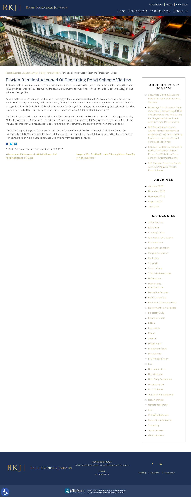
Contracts (153, 258)
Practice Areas (160, 11)
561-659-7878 (102, 474)
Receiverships (156, 399)
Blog (43, 73)
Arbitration (154, 227)
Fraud (151, 333)
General (152, 338)
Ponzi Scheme (53, 73)
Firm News (154, 328)
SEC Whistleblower (158, 415)
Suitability (153, 425)
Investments (154, 353)
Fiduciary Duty (156, 312)
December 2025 (156, 191)
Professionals (138, 11)
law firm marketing (96, 492)
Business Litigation (158, 247)
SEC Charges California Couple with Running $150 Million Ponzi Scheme (164, 167)
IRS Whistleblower (158, 358)
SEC (150, 410)
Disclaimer (155, 472)
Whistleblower (156, 435)
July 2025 (153, 206)
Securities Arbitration (160, 420)
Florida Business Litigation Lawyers (22, 73)
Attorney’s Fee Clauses (160, 237)
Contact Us (181, 11)
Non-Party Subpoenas (160, 379)
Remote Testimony (158, 404)
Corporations (155, 268)
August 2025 (155, 201)
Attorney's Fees (156, 232)
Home (121, 11)
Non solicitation (156, 369)
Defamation (154, 278)
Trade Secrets (155, 430)
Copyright (153, 263)
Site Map (142, 472)
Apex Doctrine (155, 287)
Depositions (154, 283)
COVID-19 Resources (159, 273)
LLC (150, 363)
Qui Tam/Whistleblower (161, 394)
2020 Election (155, 222)
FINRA (151, 323)
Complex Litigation (158, 253)
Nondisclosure (156, 384)
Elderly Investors (157, 297)
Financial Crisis (156, 318)
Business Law (155, 242)
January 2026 (155, 186)
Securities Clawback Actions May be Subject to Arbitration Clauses (164, 98)
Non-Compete (155, 374)
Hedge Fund (154, 343)
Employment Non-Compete (162, 307)
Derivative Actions (158, 292)
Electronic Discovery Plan (162, 302)
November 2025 (156, 196)
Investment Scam (157, 348)
